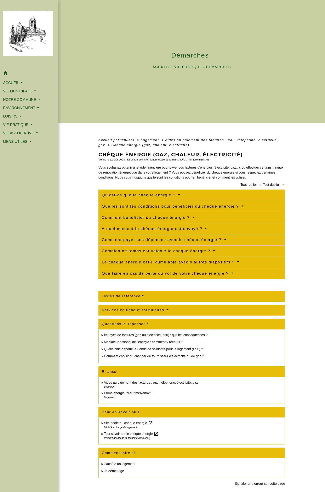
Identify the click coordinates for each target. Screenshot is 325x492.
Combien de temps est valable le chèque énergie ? (157, 251)
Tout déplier (274, 184)
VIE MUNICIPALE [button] (18, 91)
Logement (150, 140)
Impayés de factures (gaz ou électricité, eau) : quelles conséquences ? (155, 335)
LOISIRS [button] (10, 116)
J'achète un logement (119, 464)
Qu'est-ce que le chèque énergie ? (139, 195)
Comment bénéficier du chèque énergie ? (146, 217)
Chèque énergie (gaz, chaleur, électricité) (150, 145)
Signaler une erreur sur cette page (260, 483)
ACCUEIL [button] (11, 83)
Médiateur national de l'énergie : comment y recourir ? (143, 342)
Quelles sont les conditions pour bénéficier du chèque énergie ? (171, 206)
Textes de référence (121, 296)
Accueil (161, 67)
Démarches (218, 67)
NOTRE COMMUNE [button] (20, 100)
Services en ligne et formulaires (134, 310)
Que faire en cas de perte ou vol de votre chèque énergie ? (166, 273)
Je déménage (114, 471)
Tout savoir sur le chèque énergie (131, 434)
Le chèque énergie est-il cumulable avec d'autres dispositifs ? (169, 262)
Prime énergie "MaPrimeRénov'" (128, 393)
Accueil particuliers (117, 140)
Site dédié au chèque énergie (128, 423)
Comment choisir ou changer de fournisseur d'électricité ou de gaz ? (154, 356)
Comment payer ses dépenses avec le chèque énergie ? (162, 239)
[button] (29, 73)
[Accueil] (29, 34)
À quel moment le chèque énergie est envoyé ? (153, 228)
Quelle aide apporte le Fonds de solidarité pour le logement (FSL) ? (153, 349)
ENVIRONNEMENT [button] (19, 108)
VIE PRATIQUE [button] (16, 125)
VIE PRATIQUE (188, 67)
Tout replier (251, 184)
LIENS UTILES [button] (15, 142)
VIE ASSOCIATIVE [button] (19, 133)
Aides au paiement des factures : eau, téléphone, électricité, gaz (151, 382)
